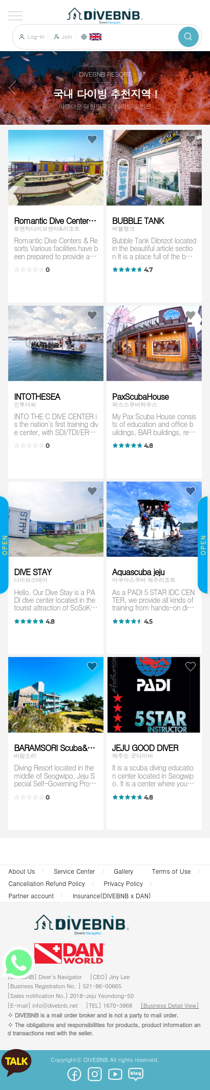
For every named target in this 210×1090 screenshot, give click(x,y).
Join (67, 36)
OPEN (202, 545)
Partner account (31, 895)
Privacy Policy (123, 883)
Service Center (74, 871)
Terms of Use (171, 871)
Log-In (36, 36)
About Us (21, 871)
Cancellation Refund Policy (46, 883)
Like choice (92, 139)
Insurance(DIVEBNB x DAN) (112, 895)
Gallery (123, 871)
